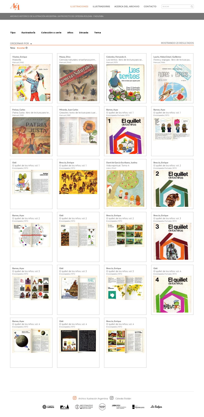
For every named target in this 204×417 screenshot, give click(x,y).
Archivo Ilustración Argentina (93, 398)
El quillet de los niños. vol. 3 (167, 218)
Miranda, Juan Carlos (68, 110)
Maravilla (16, 59)
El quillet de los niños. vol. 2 (167, 165)
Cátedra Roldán (123, 398)
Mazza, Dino (64, 57)
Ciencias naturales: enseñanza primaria (79, 59)
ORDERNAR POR (21, 43)
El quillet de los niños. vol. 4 (167, 271)
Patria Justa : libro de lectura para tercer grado (35, 112)
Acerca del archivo (126, 6)
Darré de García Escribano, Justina (121, 163)
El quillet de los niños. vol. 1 (120, 112)
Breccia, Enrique (66, 163)
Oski (14, 163)
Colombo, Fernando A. (116, 57)
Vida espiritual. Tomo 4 (117, 165)
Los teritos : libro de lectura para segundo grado (130, 59)
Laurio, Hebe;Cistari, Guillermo (167, 57)
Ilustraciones (79, 6)
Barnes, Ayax (112, 110)
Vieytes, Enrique (19, 57)
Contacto (150, 6)
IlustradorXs (101, 6)
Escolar (22, 48)
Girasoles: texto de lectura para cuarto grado (81, 112)
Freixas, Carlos (18, 110)
